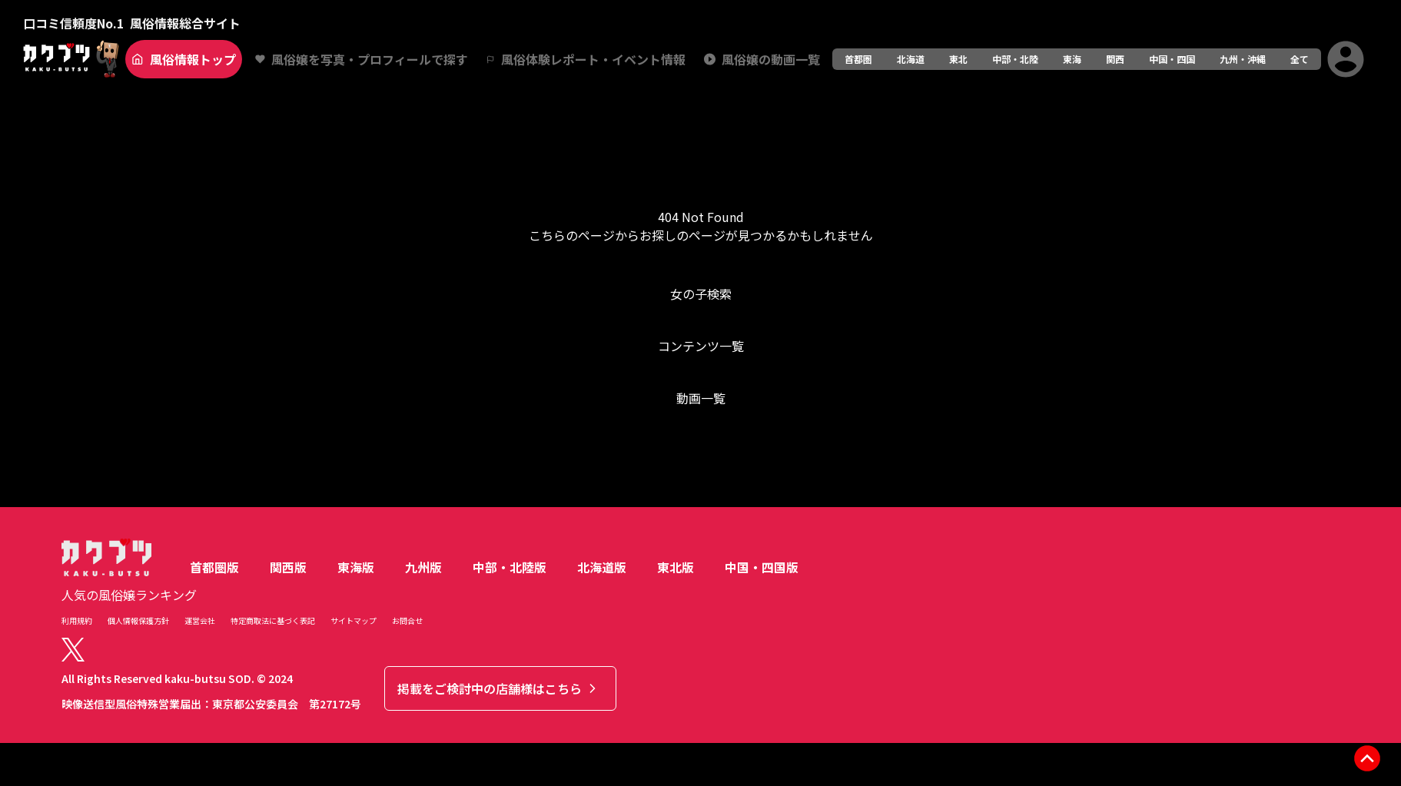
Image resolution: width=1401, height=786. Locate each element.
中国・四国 (1172, 58)
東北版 (675, 567)
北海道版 (601, 567)
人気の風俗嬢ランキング (129, 594)
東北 (958, 58)
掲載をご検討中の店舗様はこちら (498, 688)
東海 (1072, 58)
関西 (1115, 58)
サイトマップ (353, 620)
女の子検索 (701, 293)
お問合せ (407, 620)
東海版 (355, 567)
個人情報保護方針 (138, 620)
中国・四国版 (761, 567)
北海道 (911, 58)
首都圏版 (214, 567)
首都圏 (858, 58)
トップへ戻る (701, 459)
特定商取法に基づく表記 (273, 620)
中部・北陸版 (509, 567)
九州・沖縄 (1243, 58)
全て (1299, 58)
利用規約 (76, 620)
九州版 (423, 567)
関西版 (288, 567)
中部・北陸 (1015, 58)
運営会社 (199, 620)
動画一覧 (700, 398)
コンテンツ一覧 (701, 346)
